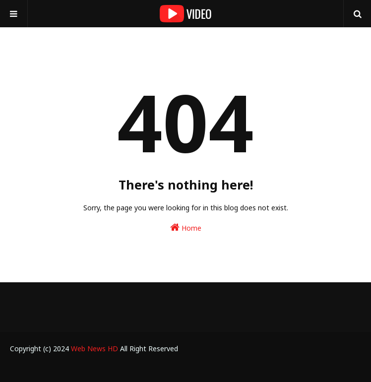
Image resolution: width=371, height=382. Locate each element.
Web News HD (94, 348)
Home (185, 227)
